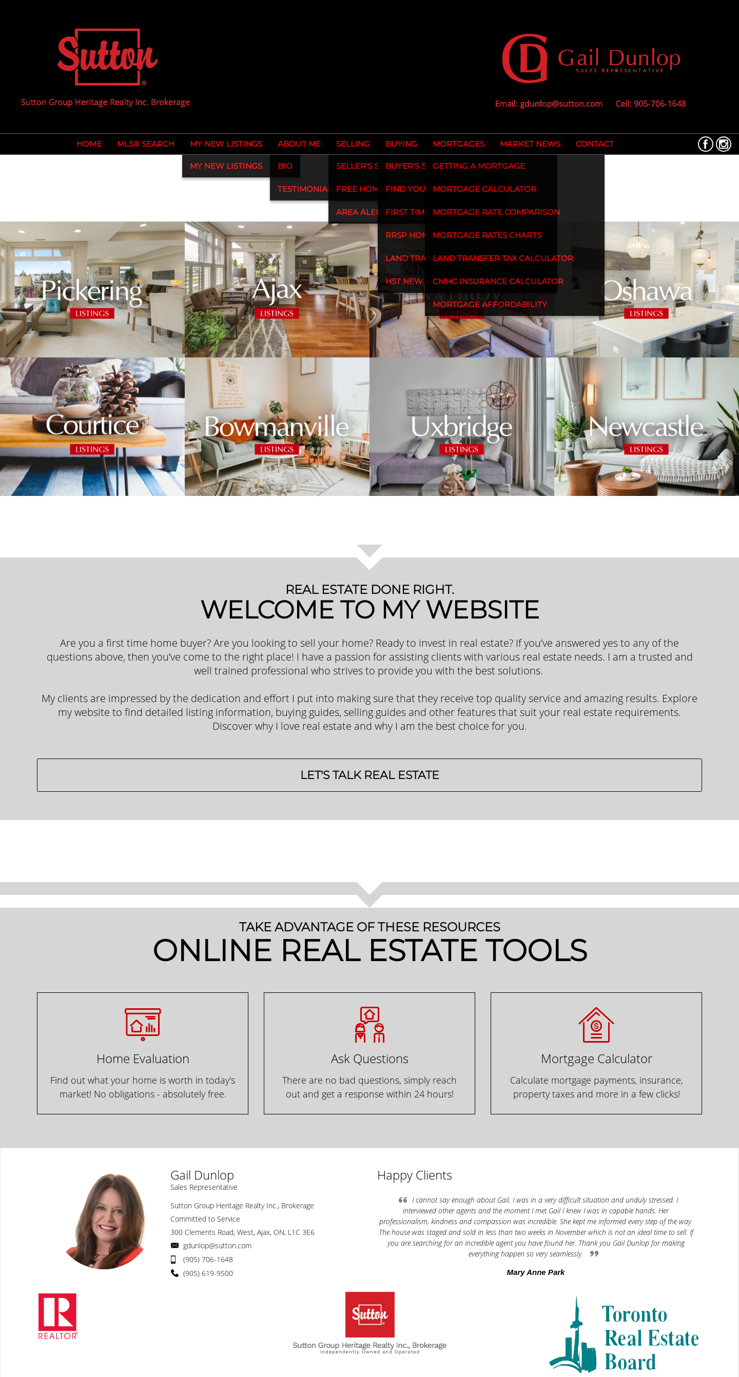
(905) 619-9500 (208, 1273)
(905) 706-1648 (208, 1259)
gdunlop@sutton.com (217, 1245)
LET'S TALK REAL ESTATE (369, 775)
